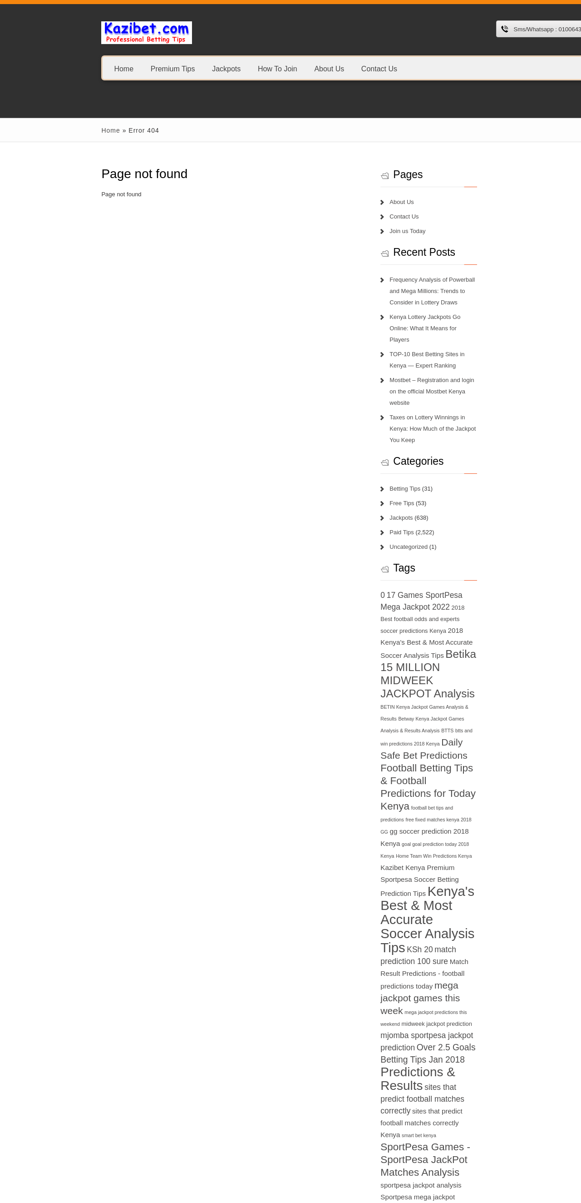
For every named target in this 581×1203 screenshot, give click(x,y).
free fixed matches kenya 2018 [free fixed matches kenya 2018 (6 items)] (437, 713)
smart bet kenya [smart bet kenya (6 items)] (498, 927)
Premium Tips (111, 68)
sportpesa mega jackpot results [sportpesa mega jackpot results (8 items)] (481, 989)
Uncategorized (432, 501)
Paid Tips (425, 486)
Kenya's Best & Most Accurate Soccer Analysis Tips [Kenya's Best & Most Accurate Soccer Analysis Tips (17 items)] (466, 774)
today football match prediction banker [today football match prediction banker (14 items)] (466, 1097)
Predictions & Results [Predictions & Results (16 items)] (464, 889)
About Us (267, 68)
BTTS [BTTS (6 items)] (430, 649)
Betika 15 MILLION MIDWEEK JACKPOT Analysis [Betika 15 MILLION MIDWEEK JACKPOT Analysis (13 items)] (458, 610)
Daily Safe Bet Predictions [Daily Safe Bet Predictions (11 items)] (459, 661)
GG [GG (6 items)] (475, 713)
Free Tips (425, 457)
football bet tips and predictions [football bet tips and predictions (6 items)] (498, 700)
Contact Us (317, 68)
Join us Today (431, 231)
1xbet (45, 1146)
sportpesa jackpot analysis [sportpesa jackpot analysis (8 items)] (484, 965)
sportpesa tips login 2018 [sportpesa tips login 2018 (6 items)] (505, 1015)
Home (62, 68)
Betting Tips (428, 443)
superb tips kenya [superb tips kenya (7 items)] (474, 1027)
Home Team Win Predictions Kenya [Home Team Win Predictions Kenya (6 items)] (469, 737)
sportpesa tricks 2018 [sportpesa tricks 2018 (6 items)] (427, 1028)
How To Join (216, 68)
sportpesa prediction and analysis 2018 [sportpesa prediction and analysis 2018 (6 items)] (446, 1002)
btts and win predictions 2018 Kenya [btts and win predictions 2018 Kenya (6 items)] (477, 649)
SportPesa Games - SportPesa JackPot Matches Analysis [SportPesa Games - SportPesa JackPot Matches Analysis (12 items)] (468, 951)
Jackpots (164, 68)
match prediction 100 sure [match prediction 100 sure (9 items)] (477, 802)
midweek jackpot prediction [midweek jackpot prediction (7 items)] (469, 853)
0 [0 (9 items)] (406, 549)
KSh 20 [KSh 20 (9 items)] (417, 802)
